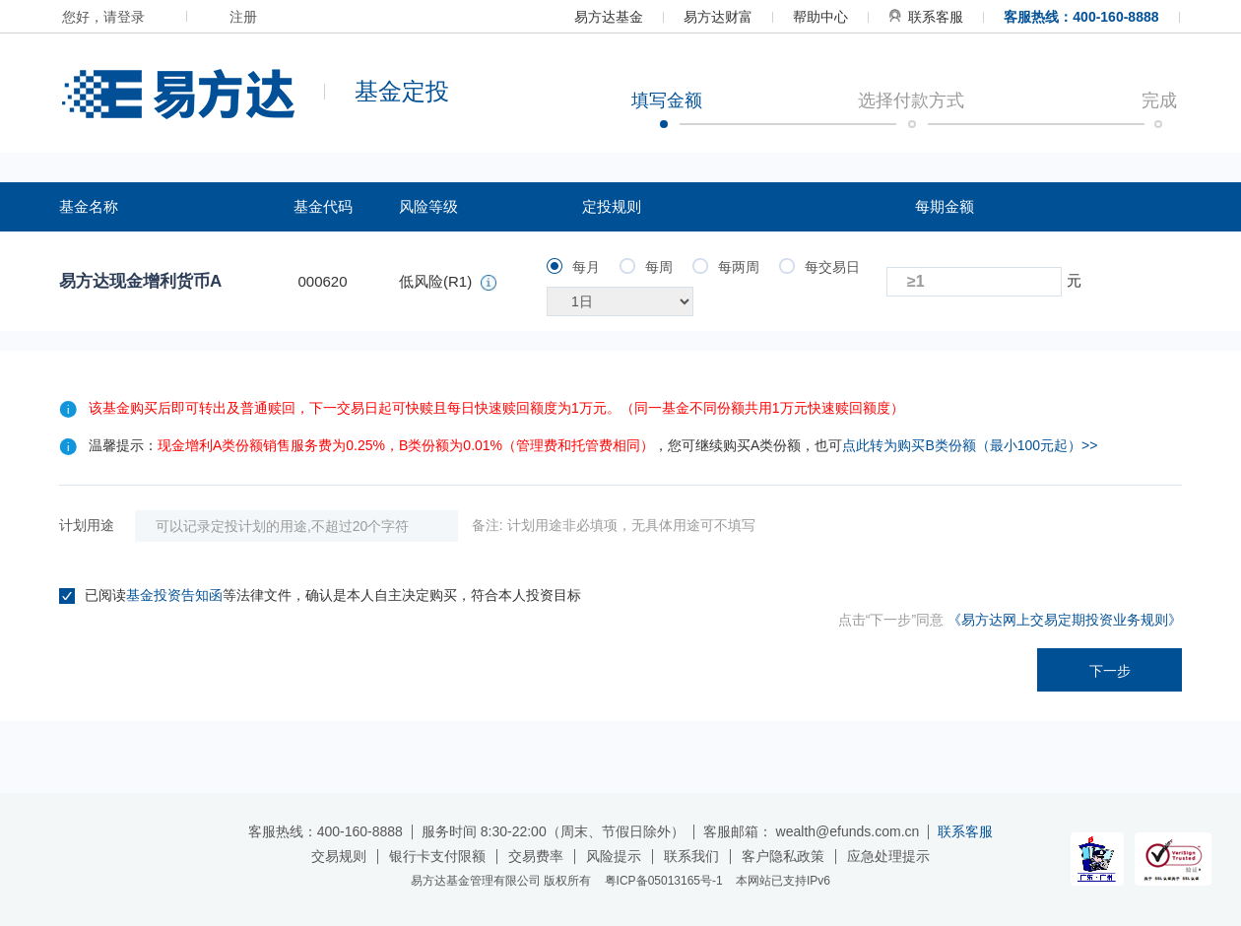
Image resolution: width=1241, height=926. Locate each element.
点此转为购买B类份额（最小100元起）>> (969, 445)
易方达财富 (718, 17)
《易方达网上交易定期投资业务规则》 (1064, 620)
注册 (243, 17)
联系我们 (691, 856)
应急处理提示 (888, 856)
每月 (573, 266)
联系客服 (925, 17)
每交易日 (819, 266)
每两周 (725, 266)
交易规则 (338, 856)
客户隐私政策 (783, 856)
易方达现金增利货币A (140, 281)
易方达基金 (608, 17)
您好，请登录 (103, 17)
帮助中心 (820, 17)
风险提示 (613, 856)
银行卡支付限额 (437, 856)
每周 (646, 266)
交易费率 (535, 856)
